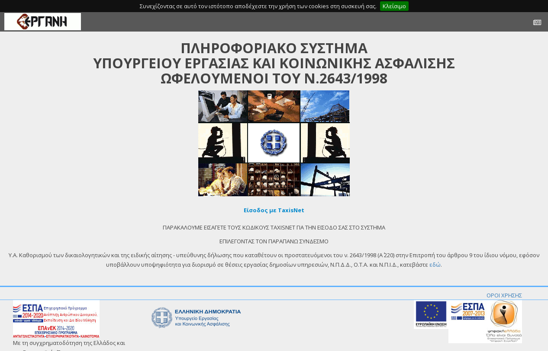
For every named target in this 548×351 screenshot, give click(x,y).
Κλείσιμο (394, 6)
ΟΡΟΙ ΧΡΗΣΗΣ (504, 295)
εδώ (435, 264)
